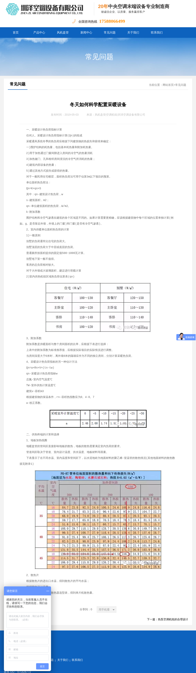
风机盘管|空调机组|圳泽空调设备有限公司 (120, 114)
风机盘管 (63, 32)
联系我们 (157, 32)
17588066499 (112, 21)
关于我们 (133, 32)
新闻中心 (86, 32)
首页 (16, 32)
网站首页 (168, 84)
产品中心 (39, 32)
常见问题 (110, 32)
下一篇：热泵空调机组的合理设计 (167, 619)
